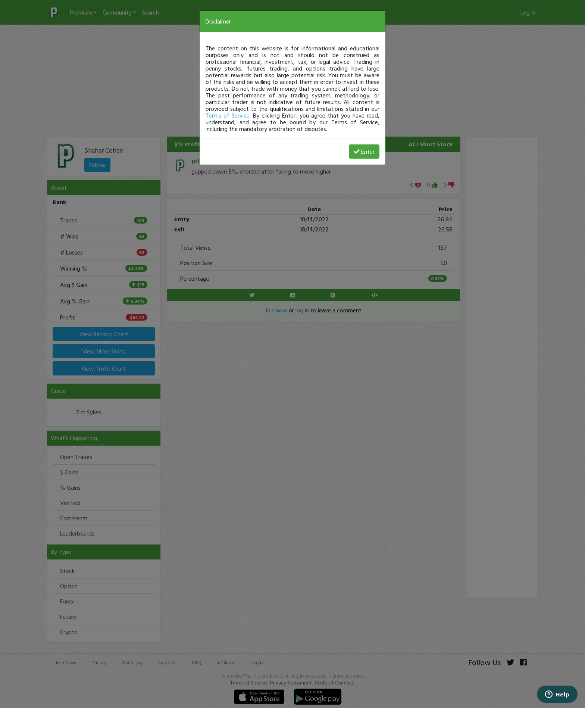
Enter (364, 151)
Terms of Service (228, 115)
